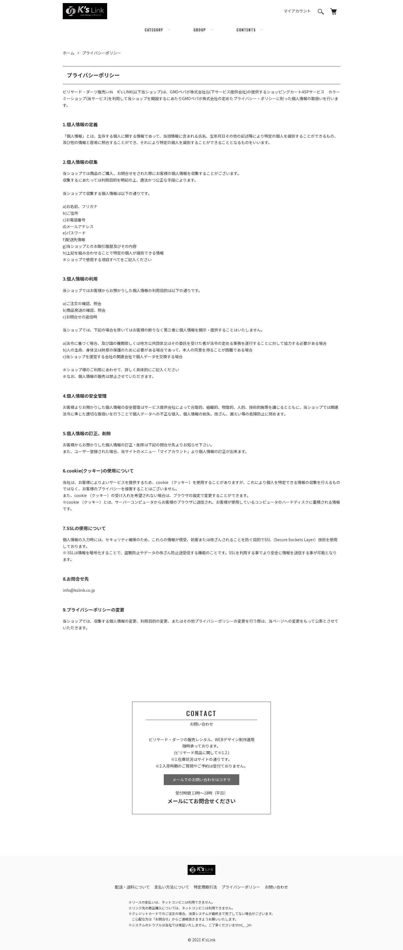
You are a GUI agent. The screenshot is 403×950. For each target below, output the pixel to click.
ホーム (68, 53)
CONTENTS (246, 30)
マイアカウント (297, 11)
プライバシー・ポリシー (254, 98)
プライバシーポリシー (101, 53)
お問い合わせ (276, 887)
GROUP (199, 30)
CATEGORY (154, 30)
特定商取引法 (205, 887)
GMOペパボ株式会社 (188, 92)
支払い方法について (171, 887)
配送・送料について (132, 887)
